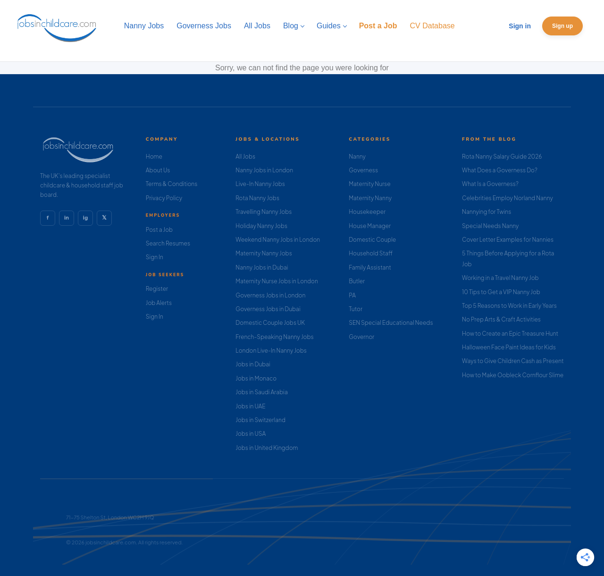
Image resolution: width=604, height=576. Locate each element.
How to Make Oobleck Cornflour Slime (512, 375)
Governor (361, 336)
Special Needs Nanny (490, 225)
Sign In (154, 257)
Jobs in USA (250, 433)
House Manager (370, 225)
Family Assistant (370, 267)
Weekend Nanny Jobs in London (277, 239)
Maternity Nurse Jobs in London (276, 281)
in (66, 217)
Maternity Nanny (370, 198)
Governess (363, 170)
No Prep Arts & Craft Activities (501, 319)
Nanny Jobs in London (264, 170)
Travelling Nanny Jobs (263, 211)
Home (154, 156)
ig (85, 217)
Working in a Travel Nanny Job (500, 277)
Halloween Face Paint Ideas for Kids (509, 347)
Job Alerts (159, 302)
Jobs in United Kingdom (266, 447)
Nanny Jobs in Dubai (261, 267)
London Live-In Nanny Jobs (271, 350)
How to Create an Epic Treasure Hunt (510, 333)
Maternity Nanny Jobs (263, 253)
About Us (158, 170)
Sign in (520, 26)
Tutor (355, 309)
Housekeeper (367, 211)
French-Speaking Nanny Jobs (274, 336)
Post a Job (159, 229)
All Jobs (245, 156)
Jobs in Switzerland (260, 420)
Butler (357, 281)
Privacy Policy (164, 198)
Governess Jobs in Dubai (267, 309)
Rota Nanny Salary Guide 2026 (502, 156)
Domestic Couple (372, 239)
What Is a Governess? (490, 183)
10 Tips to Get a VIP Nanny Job (501, 292)
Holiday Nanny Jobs (261, 225)
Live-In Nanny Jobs (260, 183)
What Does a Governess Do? (499, 170)
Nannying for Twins (486, 211)
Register (157, 288)
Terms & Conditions (172, 183)
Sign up (562, 26)
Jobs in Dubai (252, 364)
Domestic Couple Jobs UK (270, 322)
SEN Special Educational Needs (391, 322)
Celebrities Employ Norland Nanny (507, 198)
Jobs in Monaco (256, 378)
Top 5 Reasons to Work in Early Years (509, 305)
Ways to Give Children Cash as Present (513, 360)
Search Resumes (168, 243)
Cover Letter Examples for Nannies (508, 239)
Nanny (357, 156)
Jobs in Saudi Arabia (261, 392)
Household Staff (371, 253)
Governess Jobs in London (270, 295)
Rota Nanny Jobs (257, 198)
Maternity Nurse (369, 183)
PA (352, 295)
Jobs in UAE (250, 406)
